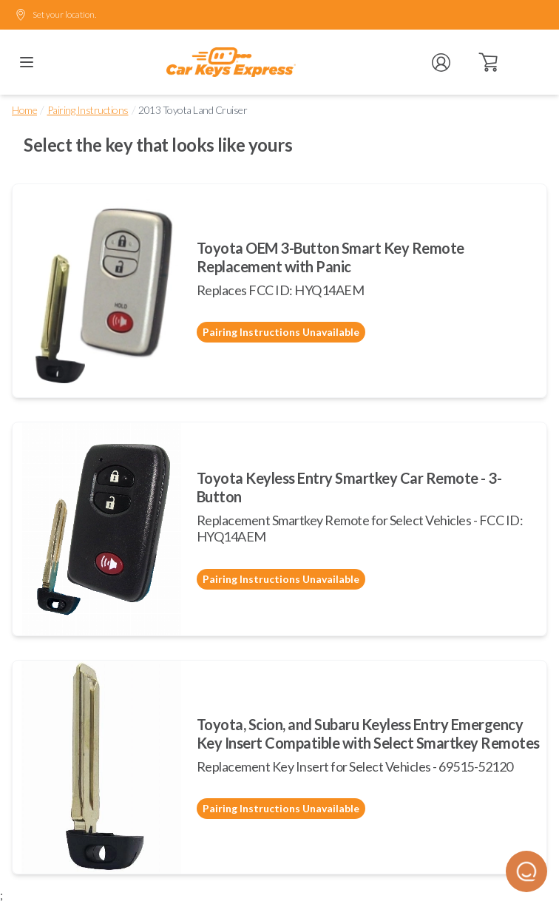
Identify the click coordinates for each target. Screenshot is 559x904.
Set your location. (55, 15)
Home (24, 110)
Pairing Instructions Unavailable (281, 331)
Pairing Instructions (88, 110)
